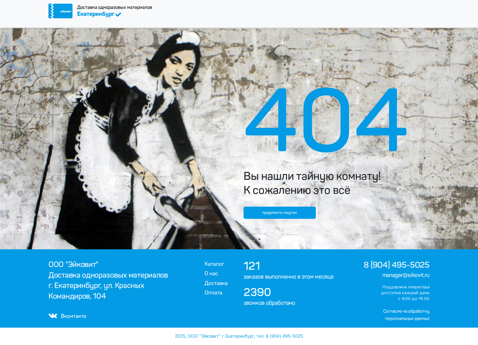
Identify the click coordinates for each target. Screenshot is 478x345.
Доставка (216, 283)
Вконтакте (67, 316)
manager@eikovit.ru (406, 275)
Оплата (213, 292)
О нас (211, 273)
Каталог (214, 264)
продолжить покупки (279, 213)
